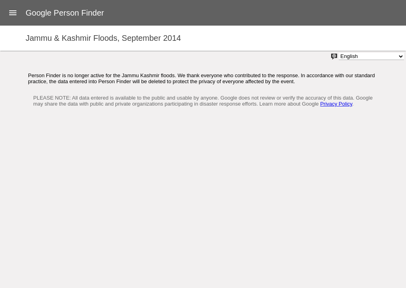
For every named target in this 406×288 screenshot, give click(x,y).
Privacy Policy (336, 104)
